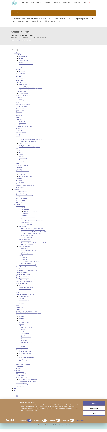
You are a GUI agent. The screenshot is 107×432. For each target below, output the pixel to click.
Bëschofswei (22, 74)
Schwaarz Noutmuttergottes (26, 360)
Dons (22, 334)
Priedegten (22, 69)
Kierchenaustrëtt (20, 190)
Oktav (17, 318)
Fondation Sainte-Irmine (22, 200)
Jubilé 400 (18, 308)
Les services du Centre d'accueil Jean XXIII (32, 231)
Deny (94, 422)
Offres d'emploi (20, 113)
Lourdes (18, 366)
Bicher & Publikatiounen (22, 168)
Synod (20, 70)
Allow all (94, 411)
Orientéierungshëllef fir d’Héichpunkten (29, 150)
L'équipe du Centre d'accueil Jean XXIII (31, 236)
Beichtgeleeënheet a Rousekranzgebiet (31, 142)
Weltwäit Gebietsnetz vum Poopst (25, 188)
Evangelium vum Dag (24, 148)
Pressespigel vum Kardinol (26, 67)
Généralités (24, 260)
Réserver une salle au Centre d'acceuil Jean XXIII (33, 235)
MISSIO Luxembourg (21, 201)
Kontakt (18, 120)
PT (17, 401)
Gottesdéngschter (21, 135)
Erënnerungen (25, 336)
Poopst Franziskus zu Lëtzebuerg (25, 297)
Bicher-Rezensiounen (21, 286)
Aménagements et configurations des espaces (33, 233)
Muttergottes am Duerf (27, 345)
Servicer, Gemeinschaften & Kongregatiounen (30, 91)
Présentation (24, 251)
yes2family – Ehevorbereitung (24, 284)
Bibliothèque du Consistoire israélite (30, 264)
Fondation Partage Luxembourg (24, 198)
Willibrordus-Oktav (24, 364)
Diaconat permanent (24, 242)
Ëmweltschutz (22, 126)
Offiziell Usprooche (24, 299)
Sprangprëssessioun (21, 353)
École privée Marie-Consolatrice (24, 279)
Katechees (19, 131)
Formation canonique (26, 225)
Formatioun (17, 207)
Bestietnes (21, 165)
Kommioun (22, 155)
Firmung (21, 157)
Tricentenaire (19, 205)
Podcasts (23, 347)
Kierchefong (19, 83)
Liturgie (18, 139)
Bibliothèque (22, 259)
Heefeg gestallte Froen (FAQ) (24, 129)
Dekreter (21, 61)
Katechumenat (20, 133)
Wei (20, 163)
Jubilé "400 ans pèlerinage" (26, 330)
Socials (23, 349)
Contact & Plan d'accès (27, 227)
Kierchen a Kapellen (21, 386)
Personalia (21, 104)
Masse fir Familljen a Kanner (28, 144)
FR (17, 397)
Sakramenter (19, 152)
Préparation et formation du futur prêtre (32, 224)
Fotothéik (21, 327)
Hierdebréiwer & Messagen (26, 63)
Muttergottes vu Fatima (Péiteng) (28, 384)
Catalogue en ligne (26, 266)
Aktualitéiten (19, 100)
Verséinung (21, 159)
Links (15, 391)
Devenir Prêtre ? (25, 212)
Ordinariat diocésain (24, 89)
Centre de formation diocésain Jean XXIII (27, 270)
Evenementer (17, 294)
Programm (21, 185)
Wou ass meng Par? (24, 96)
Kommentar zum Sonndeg (26, 179)
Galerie (23, 338)
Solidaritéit (17, 192)
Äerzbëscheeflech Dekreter (23, 107)
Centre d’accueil (23, 229)
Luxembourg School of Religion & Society (27, 273)
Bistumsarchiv (20, 82)
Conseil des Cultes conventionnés (27, 268)
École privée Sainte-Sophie (23, 277)
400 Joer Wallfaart (21, 377)
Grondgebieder (20, 137)
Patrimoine (17, 373)
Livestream (19, 181)
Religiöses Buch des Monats (26, 290)
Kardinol (18, 58)
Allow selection (94, 417)
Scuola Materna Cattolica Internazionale (27, 283)
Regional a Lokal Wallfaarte (23, 354)
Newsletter (19, 118)
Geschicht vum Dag (24, 325)
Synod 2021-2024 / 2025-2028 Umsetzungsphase (28, 316)
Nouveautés (24, 218)
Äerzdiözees (17, 56)
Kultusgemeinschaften (25, 93)
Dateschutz (22, 124)
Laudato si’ (19, 312)
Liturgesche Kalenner (24, 146)
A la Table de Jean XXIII (27, 238)
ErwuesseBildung (20, 271)
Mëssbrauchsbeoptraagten (23, 98)
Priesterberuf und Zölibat (30, 214)
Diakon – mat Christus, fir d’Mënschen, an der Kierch (34, 246)
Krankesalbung (23, 161)
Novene (21, 305)
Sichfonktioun (23, 44)
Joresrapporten (20, 111)
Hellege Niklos (20, 378)
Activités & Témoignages (27, 248)
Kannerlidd (24, 343)
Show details (80, 429)
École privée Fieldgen (21, 275)
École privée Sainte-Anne (22, 281)
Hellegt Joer (19, 310)
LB (14, 393)
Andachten (21, 329)
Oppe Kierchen (20, 369)
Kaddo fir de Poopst (24, 303)
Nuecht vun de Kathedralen (23, 367)
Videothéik (21, 301)
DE (17, 399)
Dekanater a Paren (21, 94)
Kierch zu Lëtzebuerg (21, 85)
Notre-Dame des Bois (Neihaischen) (28, 382)
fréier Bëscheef (20, 80)
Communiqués (20, 117)
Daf (19, 153)
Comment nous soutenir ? (28, 220)
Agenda (18, 106)
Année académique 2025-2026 (28, 253)
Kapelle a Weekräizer (21, 380)
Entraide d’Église (20, 196)
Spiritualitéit (22, 176)
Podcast (18, 187)
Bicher (20, 288)
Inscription (24, 255)
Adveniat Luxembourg (22, 194)
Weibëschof (19, 72)
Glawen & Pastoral (18, 128)
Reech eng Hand (20, 203)
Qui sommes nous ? (26, 216)
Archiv (20, 102)
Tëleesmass (19, 183)
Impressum (19, 122)
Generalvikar (19, 78)
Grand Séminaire (23, 211)
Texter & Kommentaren (22, 174)
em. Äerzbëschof (20, 76)
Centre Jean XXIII (20, 209)
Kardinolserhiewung (24, 59)
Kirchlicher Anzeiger (21, 109)
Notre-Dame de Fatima (22, 351)
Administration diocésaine (25, 87)
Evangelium (19, 170)
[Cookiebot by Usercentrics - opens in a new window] (10, 429)
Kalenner (21, 65)
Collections (24, 262)
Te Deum (18, 371)
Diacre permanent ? (26, 244)
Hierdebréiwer (20, 172)
